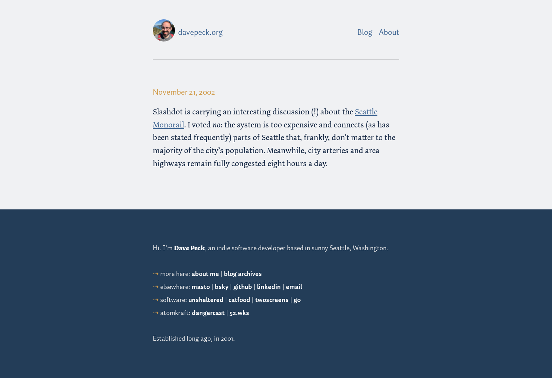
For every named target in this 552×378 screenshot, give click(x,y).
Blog (364, 32)
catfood (239, 300)
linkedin (269, 287)
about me (205, 274)
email (294, 287)
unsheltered (206, 300)
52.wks (239, 313)
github (242, 287)
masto (201, 287)
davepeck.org (200, 32)
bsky (221, 287)
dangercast (208, 313)
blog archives (243, 274)
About (389, 32)
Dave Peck (189, 248)
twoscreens (272, 300)
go (297, 300)
